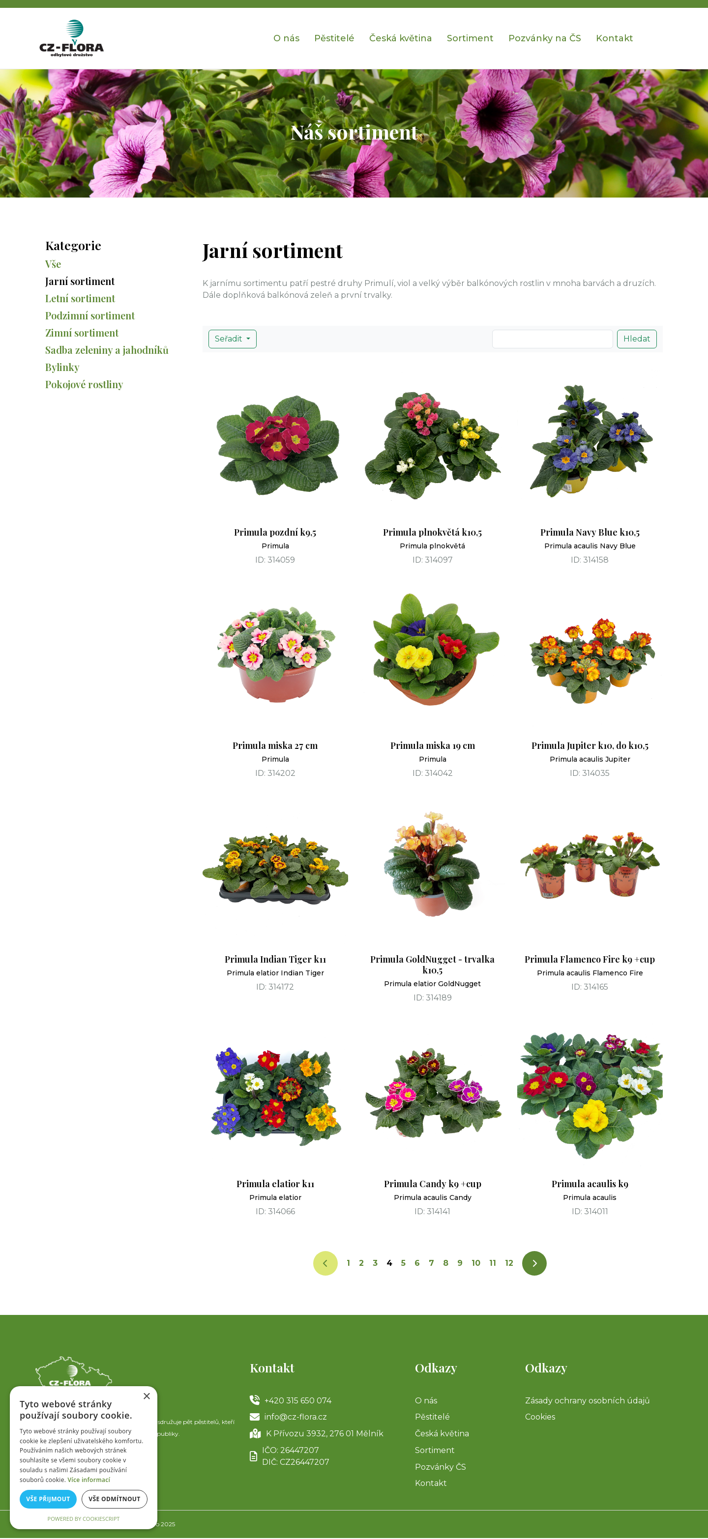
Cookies (540, 1417)
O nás (286, 38)
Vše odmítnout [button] (114, 1499)
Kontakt (614, 38)
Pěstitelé (334, 38)
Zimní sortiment (81, 332)
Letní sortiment (80, 298)
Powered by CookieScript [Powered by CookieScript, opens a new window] (84, 1518)
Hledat (636, 338)
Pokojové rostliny (84, 384)
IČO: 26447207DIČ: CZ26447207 (289, 1456)
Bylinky (62, 366)
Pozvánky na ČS (544, 38)
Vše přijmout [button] (48, 1499)
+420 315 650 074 (290, 1401)
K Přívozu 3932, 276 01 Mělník (317, 1434)
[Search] (552, 339)
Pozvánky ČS (440, 1467)
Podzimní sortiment (90, 315)
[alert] (83, 1457)
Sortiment (470, 38)
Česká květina (400, 38)
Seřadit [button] (229, 338)
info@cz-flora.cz (288, 1418)
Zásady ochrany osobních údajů (587, 1400)
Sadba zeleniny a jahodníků (107, 349)
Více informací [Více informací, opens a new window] (89, 1480)
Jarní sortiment (80, 280)
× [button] (146, 1396)
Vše (53, 263)
